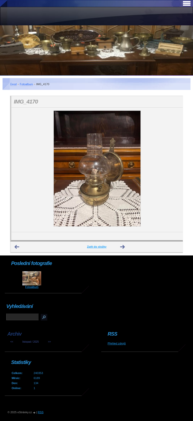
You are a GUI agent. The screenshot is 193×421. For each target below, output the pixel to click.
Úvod (13, 84)
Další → (122, 247)
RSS (40, 412)
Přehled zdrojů (117, 343)
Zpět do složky (97, 246)
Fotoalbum (26, 84)
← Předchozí (17, 247)
